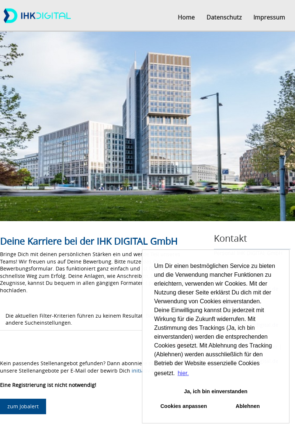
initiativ (141, 370)
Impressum (269, 17)
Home (186, 17)
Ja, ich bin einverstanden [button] (215, 391)
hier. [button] (183, 373)
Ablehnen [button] (248, 406)
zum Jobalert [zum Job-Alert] (23, 406)
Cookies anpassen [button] (183, 406)
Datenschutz (224, 17)
